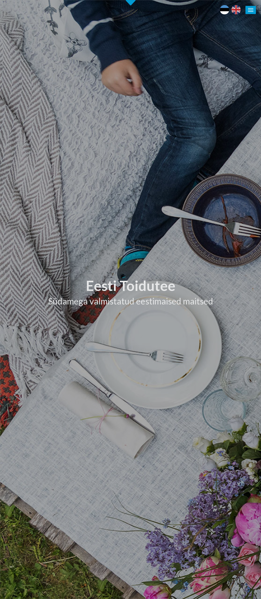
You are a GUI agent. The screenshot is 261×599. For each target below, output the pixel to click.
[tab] (197, 228)
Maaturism (213, 422)
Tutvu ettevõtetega (162, 249)
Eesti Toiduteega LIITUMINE (172, 416)
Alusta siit (18, 379)
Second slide (131, 2)
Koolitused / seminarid (166, 446)
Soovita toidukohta (163, 452)
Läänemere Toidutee (221, 434)
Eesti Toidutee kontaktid (168, 434)
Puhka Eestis (215, 428)
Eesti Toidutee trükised (166, 440)
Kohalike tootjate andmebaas (229, 440)
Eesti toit (212, 416)
